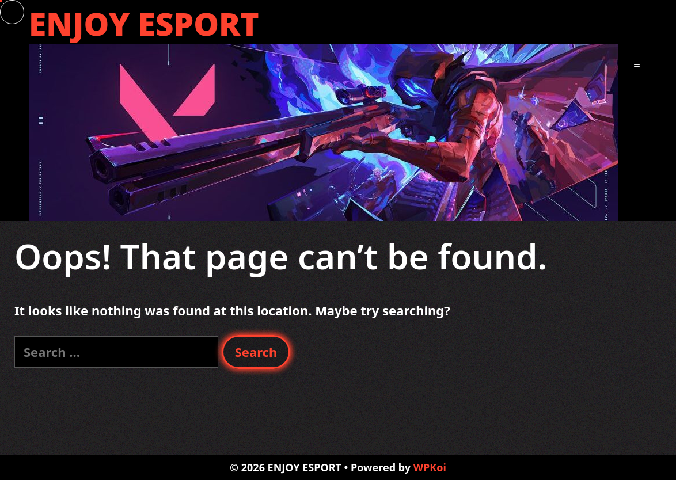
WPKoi (429, 467)
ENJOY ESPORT (144, 23)
